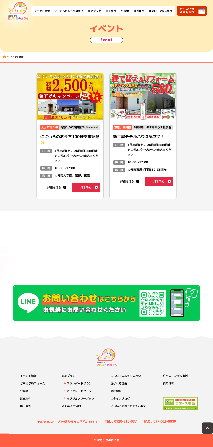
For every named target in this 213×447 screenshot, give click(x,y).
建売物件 (138, 11)
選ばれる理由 (118, 383)
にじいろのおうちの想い (68, 11)
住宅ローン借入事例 (160, 11)
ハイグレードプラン (79, 391)
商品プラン (94, 11)
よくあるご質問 (71, 406)
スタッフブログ (120, 398)
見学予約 (85, 187)
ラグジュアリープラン (80, 398)
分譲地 (125, 11)
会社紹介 (116, 391)
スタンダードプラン (79, 383)
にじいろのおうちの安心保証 (128, 406)
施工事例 (111, 11)
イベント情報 (42, 11)
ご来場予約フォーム (32, 383)
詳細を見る (54, 187)
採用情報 (168, 383)
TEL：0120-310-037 (121, 421)
